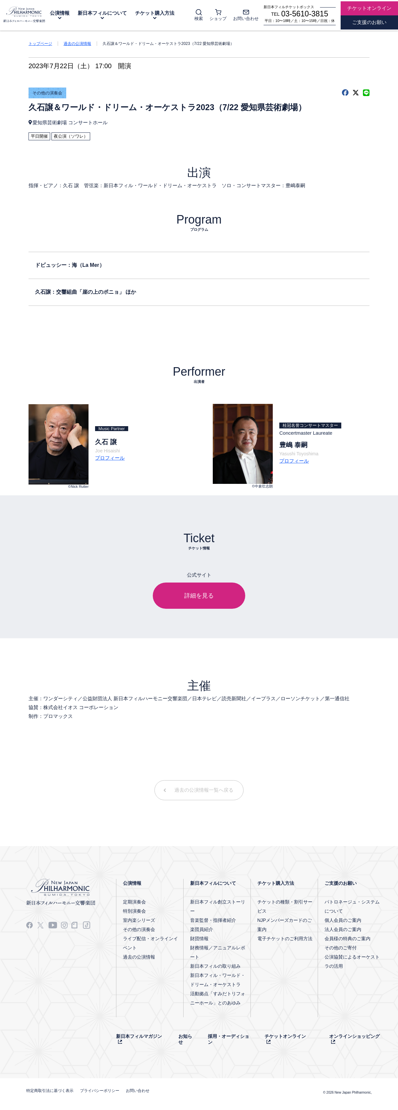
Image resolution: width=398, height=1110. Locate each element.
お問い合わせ (137, 1090)
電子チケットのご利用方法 (284, 938)
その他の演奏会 (47, 92)
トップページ (40, 43)
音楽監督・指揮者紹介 (213, 920)
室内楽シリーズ (139, 920)
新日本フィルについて (102, 13)
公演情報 (60, 13)
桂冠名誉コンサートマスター (310, 425)
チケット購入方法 (154, 13)
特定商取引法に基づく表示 (49, 1090)
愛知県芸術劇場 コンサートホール (70, 122)
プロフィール (110, 458)
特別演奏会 (134, 911)
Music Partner (111, 428)
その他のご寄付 (341, 947)
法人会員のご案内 (343, 929)
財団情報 (199, 938)
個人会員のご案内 (343, 920)
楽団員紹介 (201, 929)
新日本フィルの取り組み (215, 966)
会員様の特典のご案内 (347, 938)
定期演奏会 (134, 901)
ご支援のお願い (341, 883)
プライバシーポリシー (99, 1090)
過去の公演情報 (77, 43)
